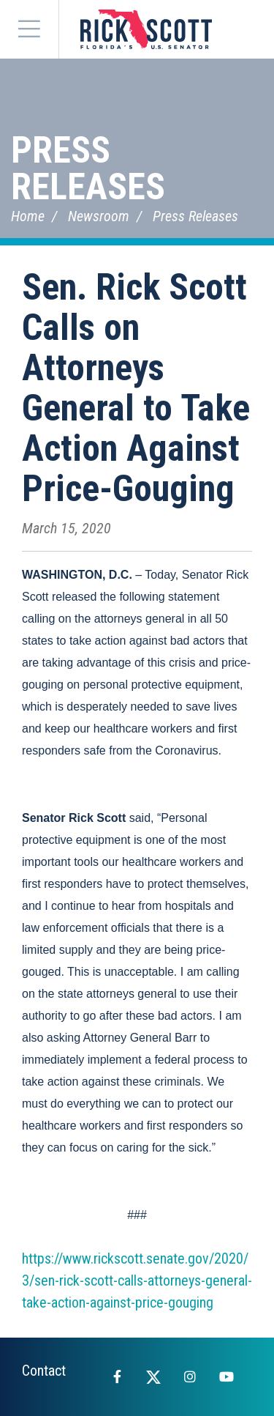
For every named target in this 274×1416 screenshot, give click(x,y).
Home (28, 216)
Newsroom (98, 216)
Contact (44, 1370)
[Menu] (29, 29)
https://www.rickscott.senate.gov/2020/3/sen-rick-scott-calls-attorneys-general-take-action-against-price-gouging (137, 1280)
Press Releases (88, 168)
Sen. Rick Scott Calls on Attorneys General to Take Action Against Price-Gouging (136, 388)
